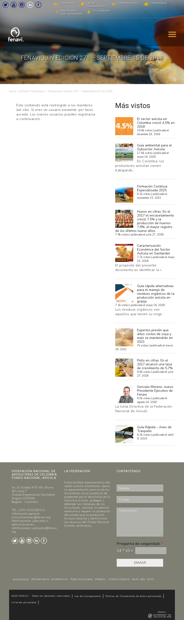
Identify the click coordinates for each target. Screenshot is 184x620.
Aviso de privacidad (23, 602)
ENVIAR (140, 562)
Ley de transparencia (88, 596)
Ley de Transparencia (95, 4)
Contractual (67, 3)
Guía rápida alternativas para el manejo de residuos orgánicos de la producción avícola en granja (155, 294)
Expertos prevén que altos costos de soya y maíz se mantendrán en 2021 (155, 336)
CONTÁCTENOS (119, 579)
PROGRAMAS (40, 579)
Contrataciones (127, 3)
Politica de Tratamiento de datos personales (133, 596)
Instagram (22, 5)
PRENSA (100, 579)
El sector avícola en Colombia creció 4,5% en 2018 (156, 123)
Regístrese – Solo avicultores (72, 12)
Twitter (5, 5)
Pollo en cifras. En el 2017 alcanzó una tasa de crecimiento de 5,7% (155, 364)
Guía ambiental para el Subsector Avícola (154, 147)
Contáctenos (158, 3)
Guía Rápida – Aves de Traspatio (154, 429)
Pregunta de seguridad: (140, 543)
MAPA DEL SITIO (143, 579)
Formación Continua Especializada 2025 (152, 188)
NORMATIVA (59, 579)
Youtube (14, 5)
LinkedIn (30, 5)
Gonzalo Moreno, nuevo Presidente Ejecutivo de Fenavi (155, 391)
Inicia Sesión (101, 10)
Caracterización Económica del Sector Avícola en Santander (153, 249)
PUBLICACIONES (81, 579)
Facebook (38, 5)
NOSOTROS (21, 579)
